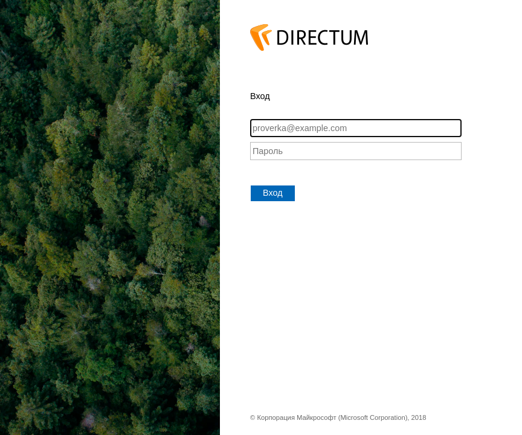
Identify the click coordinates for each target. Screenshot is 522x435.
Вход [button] (273, 193)
